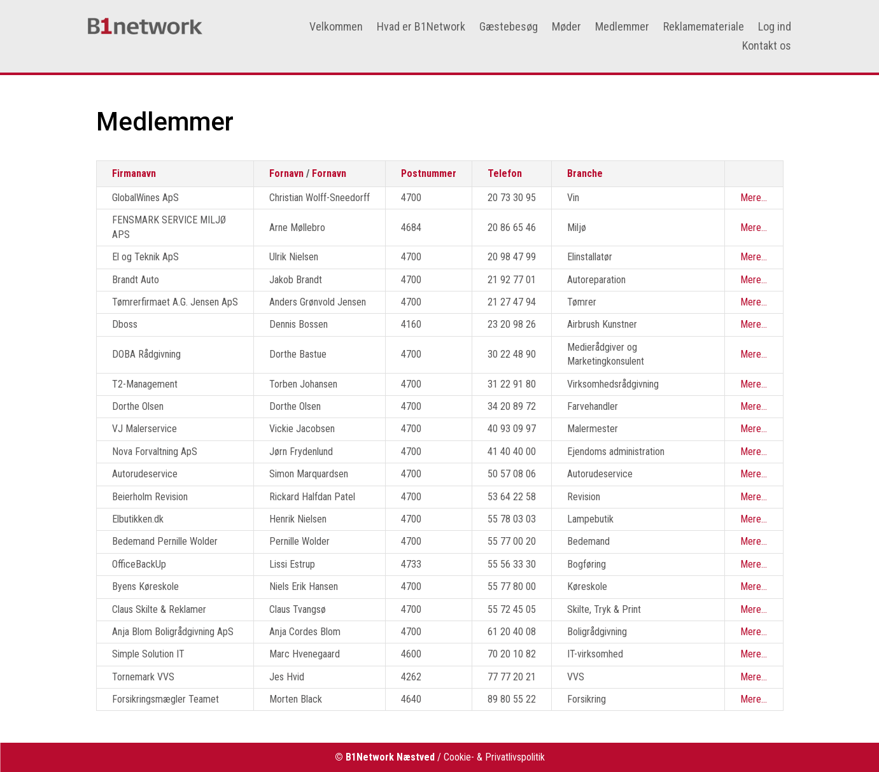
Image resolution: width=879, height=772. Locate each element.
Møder (566, 27)
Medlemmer (622, 27)
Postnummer (428, 173)
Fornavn (286, 173)
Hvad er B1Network (421, 27)
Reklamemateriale (703, 27)
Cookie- (459, 757)
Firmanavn (134, 173)
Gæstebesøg (508, 27)
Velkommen (336, 27)
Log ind (774, 27)
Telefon (505, 173)
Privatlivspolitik (515, 757)
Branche (585, 173)
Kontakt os (766, 46)
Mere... (753, 198)
